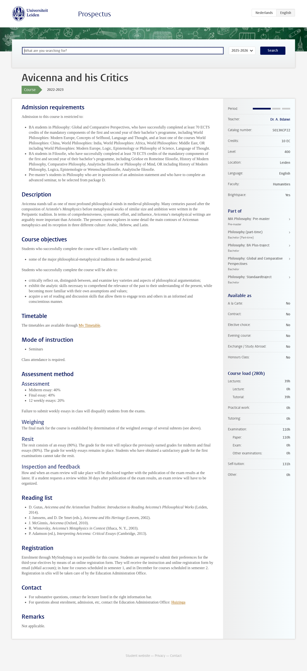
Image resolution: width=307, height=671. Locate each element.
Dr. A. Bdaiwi (280, 119)
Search (273, 50)
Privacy (160, 655)
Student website (138, 655)
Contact (176, 655)
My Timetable (89, 325)
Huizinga (178, 602)
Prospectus (94, 14)
